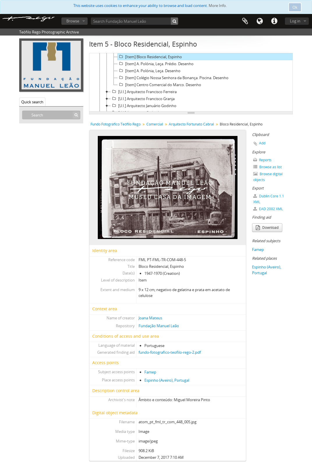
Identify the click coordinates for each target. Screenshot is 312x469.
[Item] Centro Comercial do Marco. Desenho (159, 84)
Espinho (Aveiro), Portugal (166, 380)
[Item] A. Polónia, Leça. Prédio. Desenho (156, 63)
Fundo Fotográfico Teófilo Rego (116, 124)
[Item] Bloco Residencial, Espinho (150, 56)
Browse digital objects (268, 176)
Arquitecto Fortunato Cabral (191, 124)
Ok (294, 7)
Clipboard (245, 21)
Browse (72, 21)
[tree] (190, 82)
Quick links (274, 21)
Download (267, 227)
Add (262, 143)
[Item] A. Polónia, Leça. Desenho (149, 70)
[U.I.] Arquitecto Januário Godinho (143, 105)
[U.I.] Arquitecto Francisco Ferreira (144, 91)
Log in (295, 21)
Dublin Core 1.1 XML (268, 199)
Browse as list (267, 166)
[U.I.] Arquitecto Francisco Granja (143, 98)
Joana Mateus (150, 318)
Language (259, 21)
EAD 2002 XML (268, 208)
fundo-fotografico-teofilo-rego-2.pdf (170, 352)
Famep (150, 372)
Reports (262, 159)
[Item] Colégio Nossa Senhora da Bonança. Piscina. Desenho (173, 77)
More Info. (218, 5)
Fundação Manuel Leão (159, 325)
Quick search (32, 102)
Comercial (154, 124)
